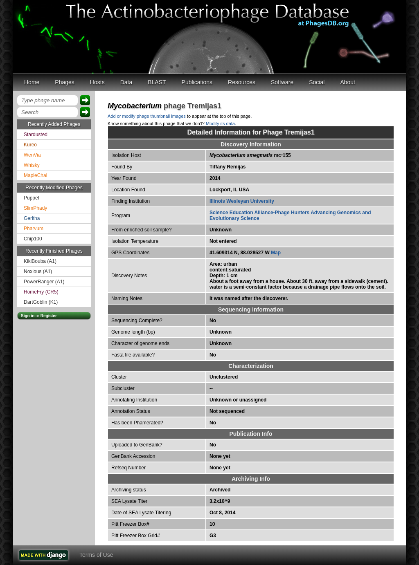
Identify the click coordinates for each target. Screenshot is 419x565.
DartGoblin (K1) (41, 302)
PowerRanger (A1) (44, 282)
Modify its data (220, 123)
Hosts (97, 82)
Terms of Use (96, 555)
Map (276, 253)
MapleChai (35, 175)
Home (31, 82)
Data (126, 82)
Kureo (30, 145)
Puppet (31, 198)
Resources (241, 82)
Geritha (32, 218)
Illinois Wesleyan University (242, 201)
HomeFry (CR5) (41, 292)
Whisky (32, 165)
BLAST (157, 82)
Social (316, 82)
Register (49, 316)
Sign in (27, 316)
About (347, 82)
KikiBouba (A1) (40, 261)
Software (282, 82)
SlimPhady (35, 208)
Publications (197, 82)
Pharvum (33, 228)
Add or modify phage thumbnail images (147, 116)
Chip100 (33, 239)
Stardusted (35, 134)
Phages (64, 82)
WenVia (32, 155)
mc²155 (250, 155)
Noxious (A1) (38, 271)
